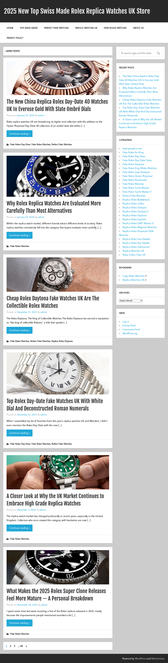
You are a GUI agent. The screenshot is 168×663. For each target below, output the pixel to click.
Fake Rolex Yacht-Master (136, 187)
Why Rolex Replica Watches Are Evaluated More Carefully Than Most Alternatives (138, 91)
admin (41, 115)
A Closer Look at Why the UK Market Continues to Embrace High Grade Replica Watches (140, 123)
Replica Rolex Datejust (135, 207)
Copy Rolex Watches (133, 275)
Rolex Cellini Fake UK (134, 254)
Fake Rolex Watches (115, 27)
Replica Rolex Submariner (136, 246)
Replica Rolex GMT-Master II (138, 223)
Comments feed (131, 329)
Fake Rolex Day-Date (20, 144)
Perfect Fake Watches (56, 27)
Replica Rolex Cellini (133, 203)
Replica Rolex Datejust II (135, 211)
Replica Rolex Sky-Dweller (136, 242)
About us (138, 27)
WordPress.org (130, 333)
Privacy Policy (15, 37)
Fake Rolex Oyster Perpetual (137, 176)
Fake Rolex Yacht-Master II (137, 191)
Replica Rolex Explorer (134, 219)
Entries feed (129, 325)
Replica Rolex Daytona (62, 341)
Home (10, 27)
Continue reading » (19, 133)
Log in (126, 321)
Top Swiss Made (29, 27)
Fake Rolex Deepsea (133, 164)
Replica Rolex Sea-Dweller (136, 239)
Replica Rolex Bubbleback (136, 199)
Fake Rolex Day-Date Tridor (137, 160)
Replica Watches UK (86, 27)
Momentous (157, 658)
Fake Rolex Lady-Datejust (136, 172)
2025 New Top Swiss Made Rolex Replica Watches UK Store (77, 11)
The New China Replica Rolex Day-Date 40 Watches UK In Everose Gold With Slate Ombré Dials (139, 79)
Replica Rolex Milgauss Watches (140, 227)
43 (21, 646)
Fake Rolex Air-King (133, 152)
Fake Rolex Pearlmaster (135, 179)
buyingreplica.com (132, 148)
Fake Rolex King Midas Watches (140, 168)
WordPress (140, 658)
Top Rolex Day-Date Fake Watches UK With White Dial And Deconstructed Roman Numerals (140, 111)
